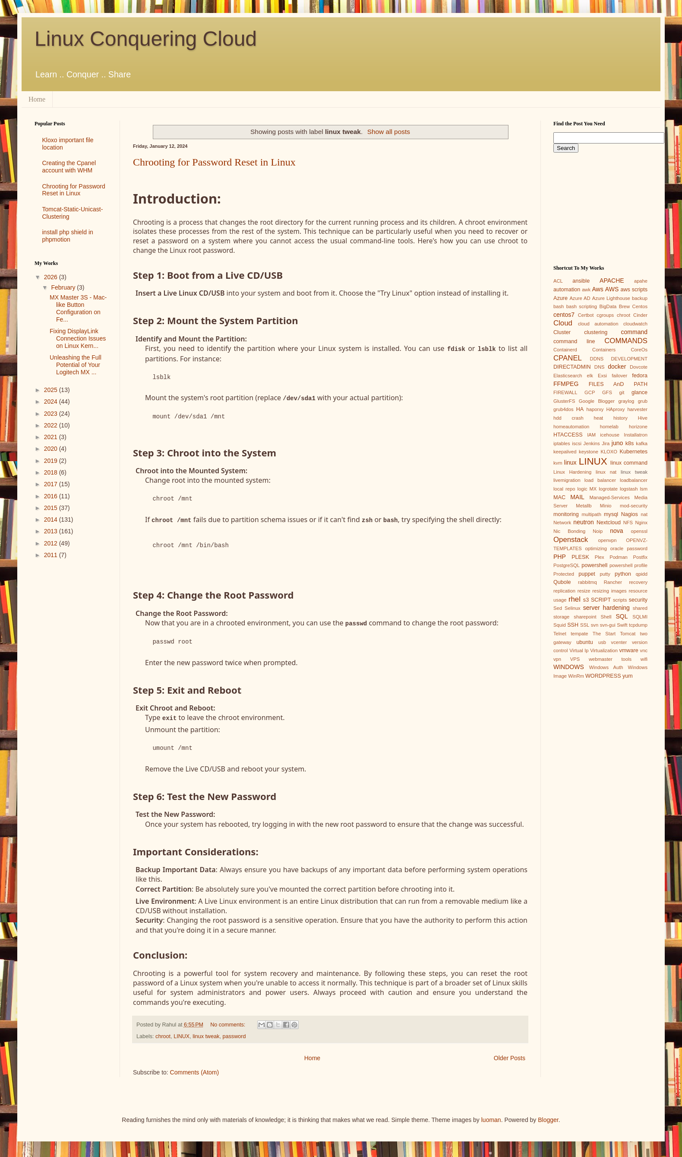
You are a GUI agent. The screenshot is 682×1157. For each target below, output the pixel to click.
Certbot (586, 315)
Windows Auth (606, 667)
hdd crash (568, 418)
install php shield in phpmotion (67, 236)
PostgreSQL (566, 565)
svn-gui (608, 625)
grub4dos (563, 409)
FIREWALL (565, 392)
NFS (628, 522)
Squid (559, 625)
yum (627, 676)
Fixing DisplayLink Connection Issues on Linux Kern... (78, 338)
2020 (51, 448)
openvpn (607, 540)
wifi (644, 659)
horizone (638, 426)
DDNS (597, 358)
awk (586, 289)
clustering (595, 332)
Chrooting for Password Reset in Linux (214, 162)
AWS (612, 289)
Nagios (629, 514)
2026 (51, 277)
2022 (51, 425)
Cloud (562, 323)
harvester (637, 409)
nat (644, 514)
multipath (591, 514)
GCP (589, 392)
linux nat (606, 472)
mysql (611, 514)
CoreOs (639, 349)
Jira (605, 443)
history (620, 418)
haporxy (595, 409)
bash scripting (581, 306)
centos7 (564, 314)
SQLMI (639, 616)
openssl (639, 531)
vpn (557, 659)
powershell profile (628, 565)
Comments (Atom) (194, 1070)
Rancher (613, 582)
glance (639, 392)
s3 (586, 600)
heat (598, 418)
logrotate (608, 488)
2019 (51, 460)
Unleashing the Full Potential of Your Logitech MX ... (75, 365)
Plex (599, 557)
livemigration (567, 480)
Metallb (583, 505)
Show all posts (388, 131)
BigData (607, 306)
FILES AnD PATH (618, 384)
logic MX (587, 488)
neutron (583, 522)
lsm (643, 488)
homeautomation (571, 426)
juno (617, 443)
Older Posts (509, 1055)
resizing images (609, 590)
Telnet (559, 633)
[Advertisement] (71, 702)
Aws (597, 289)
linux (570, 462)
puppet (586, 574)
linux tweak (206, 1034)
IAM (591, 434)
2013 (51, 531)
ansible (581, 281)
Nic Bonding (569, 531)
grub (642, 401)
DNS (599, 367)
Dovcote (638, 367)
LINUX (181, 1034)
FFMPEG (565, 383)
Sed (557, 608)
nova (616, 530)
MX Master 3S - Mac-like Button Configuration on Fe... (78, 308)
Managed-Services (609, 497)
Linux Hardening (572, 472)
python (623, 574)
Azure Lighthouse (611, 298)
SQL (622, 616)
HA (580, 409)
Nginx (641, 522)
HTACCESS (568, 435)
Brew (624, 306)
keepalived (565, 451)
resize (584, 590)
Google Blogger (597, 401)
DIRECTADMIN (572, 367)
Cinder (640, 315)
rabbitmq (587, 582)
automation (566, 290)
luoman (491, 1117)
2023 (51, 413)
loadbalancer (633, 480)
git (621, 392)
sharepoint (585, 616)
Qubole (562, 582)
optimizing (596, 548)
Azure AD (579, 298)
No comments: (228, 1023)
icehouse (609, 434)
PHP (559, 556)
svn (594, 625)
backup (639, 298)
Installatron (635, 434)
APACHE (612, 280)
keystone (588, 451)
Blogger (548, 1117)
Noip (598, 531)
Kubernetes (633, 452)
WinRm (576, 676)
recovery (638, 582)
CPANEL (567, 358)
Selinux (573, 608)
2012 (51, 543)
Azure (560, 298)
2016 (51, 496)
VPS (575, 659)
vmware (628, 650)
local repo (564, 488)
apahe (640, 281)
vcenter (619, 642)
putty (605, 574)
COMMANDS (625, 341)
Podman (618, 557)
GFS (607, 392)
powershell (594, 565)
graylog (626, 401)
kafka (641, 443)
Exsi (602, 375)
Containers (604, 349)
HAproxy (615, 409)
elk (590, 375)
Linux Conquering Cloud (146, 38)
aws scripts (633, 290)
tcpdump (638, 625)
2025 (51, 389)
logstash (629, 488)
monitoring (566, 514)
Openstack (570, 539)
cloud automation (598, 323)
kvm (557, 462)
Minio (606, 505)
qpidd (641, 574)
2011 (51, 554)
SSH (572, 625)
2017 (51, 484)
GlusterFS (564, 401)
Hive (642, 418)
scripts (620, 599)
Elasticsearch (567, 375)
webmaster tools (610, 659)
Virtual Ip (578, 650)
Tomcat (627, 633)
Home (36, 99)
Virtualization (604, 650)
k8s (629, 443)
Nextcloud (609, 523)
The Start (604, 633)
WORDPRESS (603, 676)
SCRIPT (601, 600)
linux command (628, 463)
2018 (51, 472)
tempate (579, 633)
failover (619, 375)
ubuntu (584, 642)
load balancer (600, 480)
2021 (51, 436)
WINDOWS (568, 666)
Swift (622, 625)
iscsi (576, 443)
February (64, 287)
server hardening (606, 607)
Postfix (640, 557)
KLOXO (608, 451)
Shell (606, 616)
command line (574, 341)
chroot (162, 1034)
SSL (584, 625)
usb (602, 642)
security (638, 600)
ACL (558, 281)
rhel (574, 599)
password (234, 1034)
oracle (616, 548)
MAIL (577, 497)
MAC (559, 497)
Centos (639, 306)
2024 (51, 401)
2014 (51, 519)
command (634, 331)
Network (562, 522)
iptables (561, 443)
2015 (51, 507)
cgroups (605, 315)
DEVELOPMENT (629, 358)
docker (617, 366)
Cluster (562, 332)
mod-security (633, 505)
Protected (563, 574)
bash (558, 306)
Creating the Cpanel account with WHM (69, 166)
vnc (643, 650)
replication (564, 590)
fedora (639, 376)
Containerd (565, 349)
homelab (609, 426)
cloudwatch (635, 323)
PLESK (580, 557)
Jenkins (592, 443)
